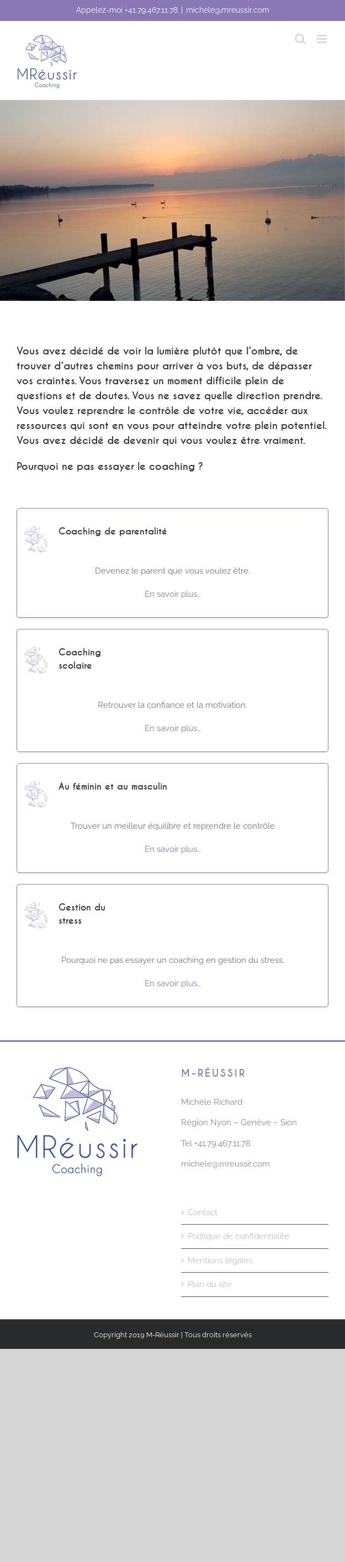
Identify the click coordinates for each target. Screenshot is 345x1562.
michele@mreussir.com (227, 10)
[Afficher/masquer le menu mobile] (322, 39)
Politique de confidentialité (238, 1236)
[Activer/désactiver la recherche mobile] (300, 39)
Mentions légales (220, 1261)
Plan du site (210, 1284)
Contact (202, 1212)
